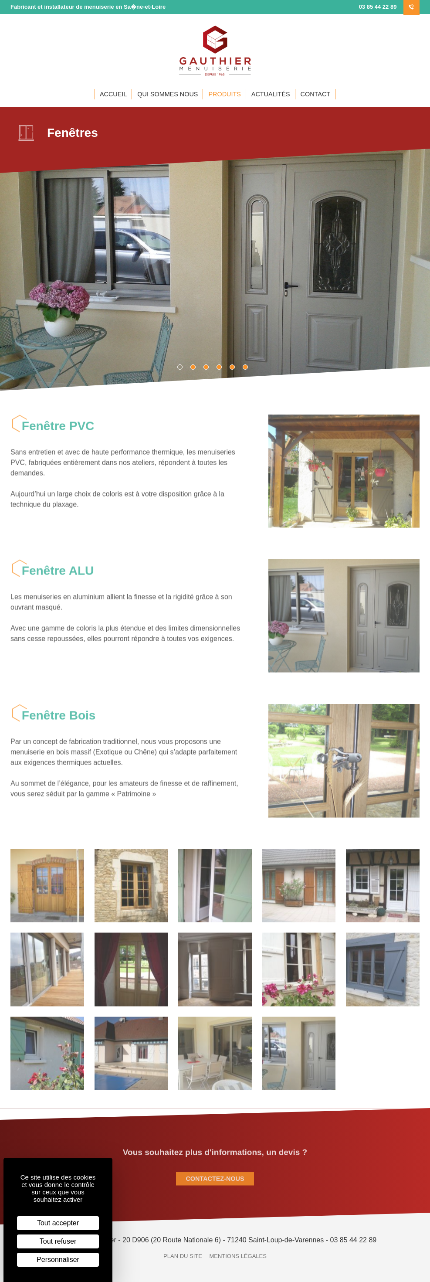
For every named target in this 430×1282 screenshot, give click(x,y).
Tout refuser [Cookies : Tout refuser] (58, 1241)
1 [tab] (182, 364)
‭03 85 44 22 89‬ (389, 6)
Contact (315, 94)
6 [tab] (248, 364)
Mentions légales (237, 1256)
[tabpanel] (215, 270)
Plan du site (182, 1256)
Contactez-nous (215, 1183)
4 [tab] (222, 364)
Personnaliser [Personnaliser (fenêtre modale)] (58, 1259)
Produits (224, 94)
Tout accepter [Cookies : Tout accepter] (58, 1223)
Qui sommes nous (167, 94)
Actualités (270, 94)
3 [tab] (208, 364)
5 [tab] (235, 364)
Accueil (113, 94)
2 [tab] (195, 364)
